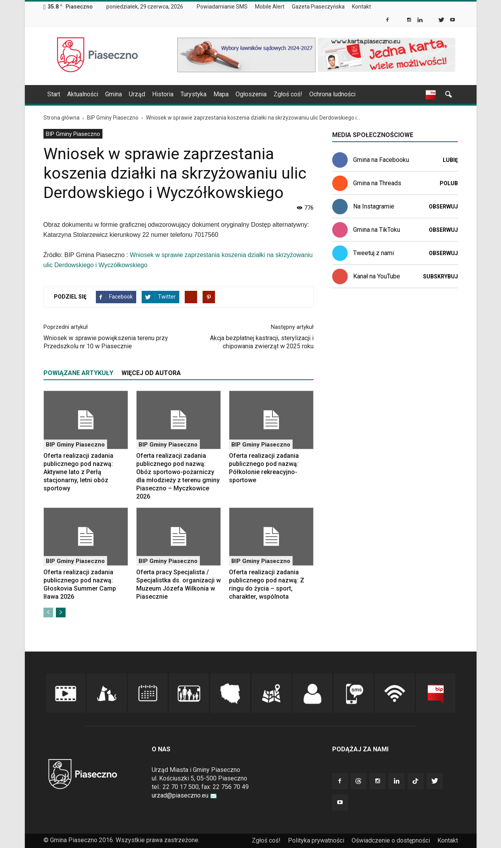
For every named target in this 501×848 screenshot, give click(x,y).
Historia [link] (162, 94)
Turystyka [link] (193, 94)
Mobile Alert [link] (269, 6)
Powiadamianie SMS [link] (222, 6)
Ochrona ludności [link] (332, 94)
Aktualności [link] (82, 94)
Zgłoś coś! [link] (288, 94)
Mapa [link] (221, 94)
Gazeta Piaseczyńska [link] (318, 6)
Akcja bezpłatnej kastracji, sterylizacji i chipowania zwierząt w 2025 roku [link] (262, 342)
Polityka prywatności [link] (316, 840)
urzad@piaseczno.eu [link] (184, 795)
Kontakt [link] (361, 6)
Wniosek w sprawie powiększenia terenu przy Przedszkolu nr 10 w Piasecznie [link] (105, 342)
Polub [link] (449, 183)
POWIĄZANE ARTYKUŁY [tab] (78, 373)
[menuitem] (225, 7)
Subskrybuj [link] (440, 276)
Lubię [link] (450, 160)
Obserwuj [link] (443, 206)
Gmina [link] (113, 94)
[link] (388, 20)
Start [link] (53, 94)
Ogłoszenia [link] (251, 94)
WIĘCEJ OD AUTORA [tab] (151, 373)
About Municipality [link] (382, 6)
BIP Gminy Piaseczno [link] (73, 133)
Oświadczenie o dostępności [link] (391, 840)
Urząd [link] (137, 94)
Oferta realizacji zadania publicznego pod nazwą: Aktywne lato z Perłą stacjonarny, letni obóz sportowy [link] (78, 472)
